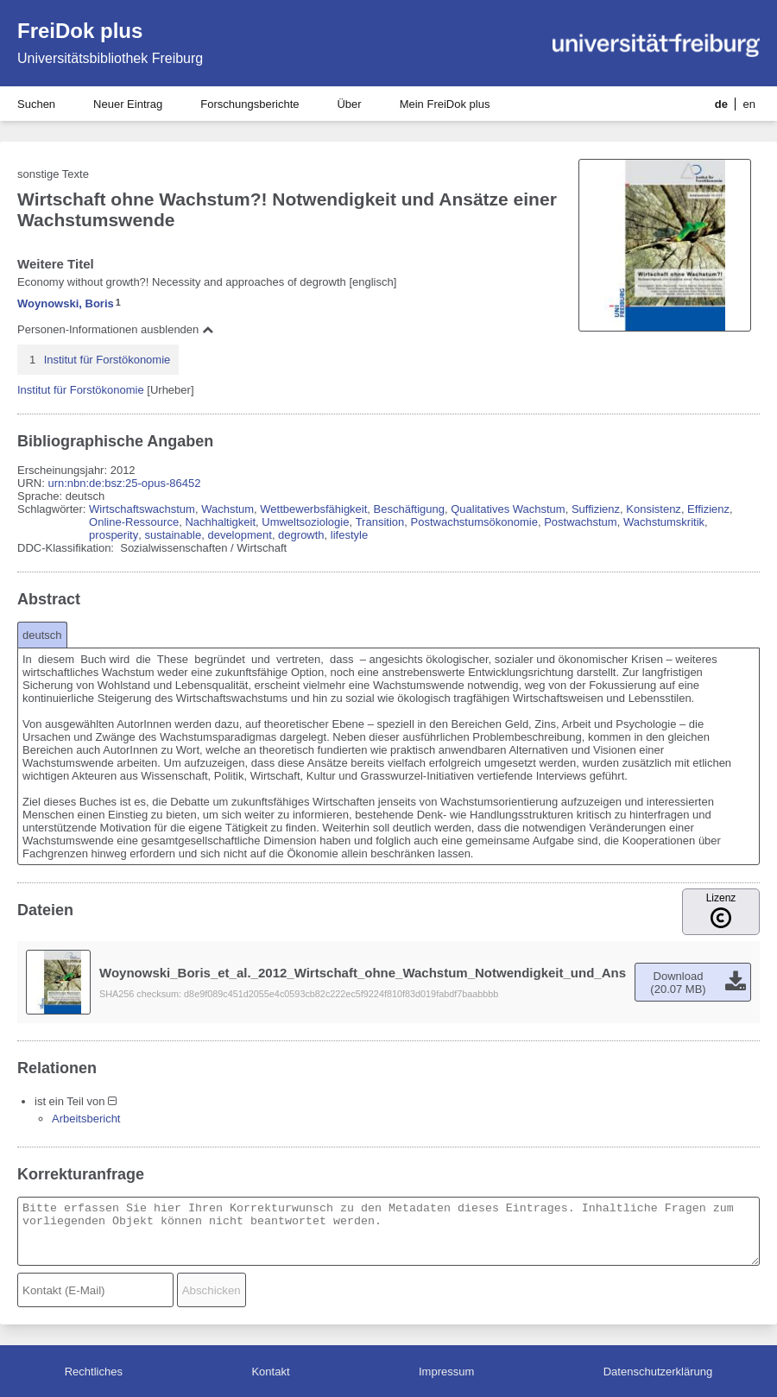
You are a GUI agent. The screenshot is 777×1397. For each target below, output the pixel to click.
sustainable (172, 534)
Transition (380, 521)
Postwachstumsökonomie (474, 521)
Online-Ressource (134, 521)
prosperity (113, 534)
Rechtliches (94, 1371)
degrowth (301, 534)
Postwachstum (580, 521)
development (239, 534)
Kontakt (270, 1371)
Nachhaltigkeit (220, 521)
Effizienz (708, 509)
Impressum (446, 1371)
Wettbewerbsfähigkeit (313, 509)
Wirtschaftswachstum (142, 509)
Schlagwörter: (53, 509)
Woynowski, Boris (65, 303)
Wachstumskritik (663, 521)
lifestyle (349, 534)
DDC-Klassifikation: (67, 547)
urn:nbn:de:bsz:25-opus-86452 (123, 483)
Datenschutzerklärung (657, 1371)
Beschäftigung (409, 509)
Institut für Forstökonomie (107, 359)
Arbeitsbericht (86, 1118)
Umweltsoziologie (305, 521)
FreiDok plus (79, 30)
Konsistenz (653, 509)
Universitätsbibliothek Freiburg (110, 58)
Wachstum (227, 509)
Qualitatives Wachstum (508, 509)
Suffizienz (596, 509)
